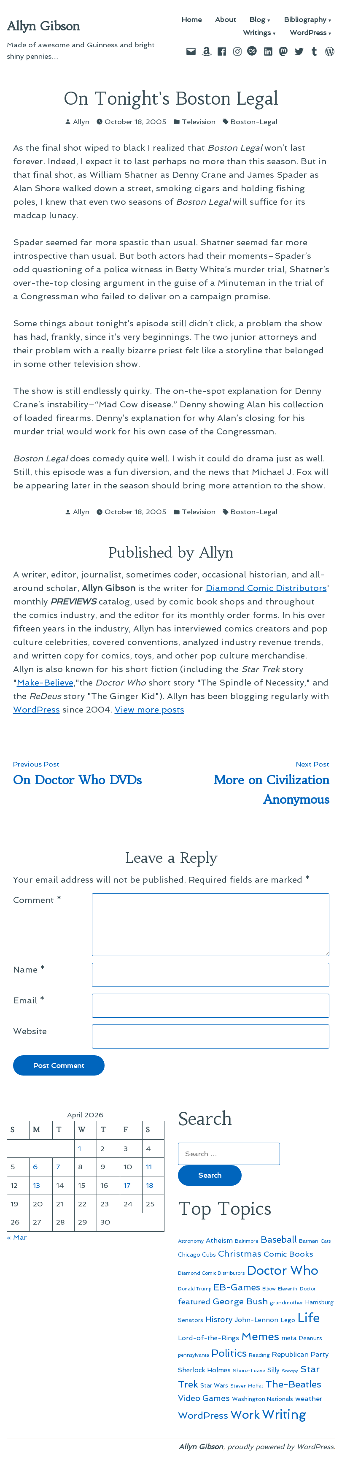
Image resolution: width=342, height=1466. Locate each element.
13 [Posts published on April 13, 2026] (36, 1185)
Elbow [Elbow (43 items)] (269, 1289)
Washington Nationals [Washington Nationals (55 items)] (262, 1399)
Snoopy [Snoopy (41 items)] (290, 1371)
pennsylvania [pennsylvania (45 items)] (193, 1355)
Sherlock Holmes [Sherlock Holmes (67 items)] (204, 1370)
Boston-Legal (254, 121)
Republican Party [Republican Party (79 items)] (300, 1354)
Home (192, 20)
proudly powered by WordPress (280, 1446)
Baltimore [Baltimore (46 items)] (247, 1241)
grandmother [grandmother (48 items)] (286, 1303)
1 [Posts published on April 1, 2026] (79, 1148)
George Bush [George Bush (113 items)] (240, 1301)
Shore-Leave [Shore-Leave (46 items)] (249, 1371)
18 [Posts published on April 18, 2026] (149, 1185)
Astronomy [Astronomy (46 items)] (191, 1241)
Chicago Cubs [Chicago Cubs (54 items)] (197, 1255)
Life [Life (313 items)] (308, 1318)
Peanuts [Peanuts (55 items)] (310, 1338)
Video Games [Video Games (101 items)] (204, 1398)
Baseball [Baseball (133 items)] (279, 1239)
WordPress (308, 33)
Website (30, 1031)
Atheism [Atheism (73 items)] (219, 1240)
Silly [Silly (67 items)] (273, 1370)
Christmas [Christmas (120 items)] (239, 1254)
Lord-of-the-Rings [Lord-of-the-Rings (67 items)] (208, 1338)
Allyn (81, 121)
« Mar (17, 1237)
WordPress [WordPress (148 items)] (203, 1415)
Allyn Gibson (43, 26)
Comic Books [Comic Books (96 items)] (288, 1253)
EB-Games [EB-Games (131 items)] (236, 1287)
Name (29, 970)
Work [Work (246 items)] (245, 1414)
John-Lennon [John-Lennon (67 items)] (256, 1320)
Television (198, 121)
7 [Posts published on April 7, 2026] (58, 1167)
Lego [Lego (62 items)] (287, 1319)
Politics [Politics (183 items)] (229, 1353)
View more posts (149, 710)
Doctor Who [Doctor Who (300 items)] (282, 1270)
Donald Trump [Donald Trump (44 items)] (194, 1289)
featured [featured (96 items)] (194, 1301)
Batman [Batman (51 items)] (308, 1241)
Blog (257, 20)
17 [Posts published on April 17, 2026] (127, 1185)
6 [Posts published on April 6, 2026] (35, 1167)
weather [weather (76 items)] (308, 1399)
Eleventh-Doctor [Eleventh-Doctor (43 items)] (297, 1289)
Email (29, 1000)
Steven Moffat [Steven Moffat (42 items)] (246, 1386)
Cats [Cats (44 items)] (325, 1241)
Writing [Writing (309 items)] (284, 1414)
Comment (37, 900)
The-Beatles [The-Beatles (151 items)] (293, 1384)
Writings (257, 33)
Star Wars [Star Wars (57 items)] (214, 1385)
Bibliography (305, 20)
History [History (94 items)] (218, 1319)
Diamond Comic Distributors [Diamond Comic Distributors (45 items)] (211, 1273)
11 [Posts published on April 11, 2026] (149, 1167)
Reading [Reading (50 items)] (259, 1355)
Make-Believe (45, 682)
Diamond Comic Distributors (266, 588)
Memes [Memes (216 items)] (260, 1336)
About (225, 20)
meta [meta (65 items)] (289, 1338)
